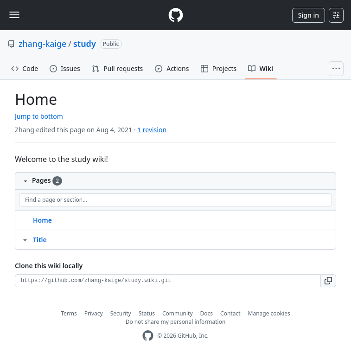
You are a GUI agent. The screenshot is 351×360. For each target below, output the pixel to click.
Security (120, 313)
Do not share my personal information (176, 322)
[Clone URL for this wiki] (168, 280)
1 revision (151, 129)
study (84, 43)
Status (147, 313)
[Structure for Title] (25, 239)
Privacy (93, 313)
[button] (328, 280)
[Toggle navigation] (14, 15)
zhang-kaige (42, 43)
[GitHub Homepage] (147, 335)
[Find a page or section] (175, 199)
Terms (69, 313)
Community (177, 313)
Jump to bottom (39, 116)
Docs (206, 313)
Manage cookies (269, 313)
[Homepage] (175, 15)
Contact (230, 313)
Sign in (308, 15)
